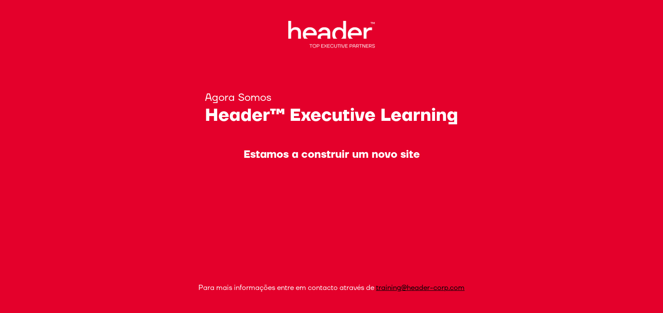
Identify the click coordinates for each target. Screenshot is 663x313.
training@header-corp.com (420, 287)
